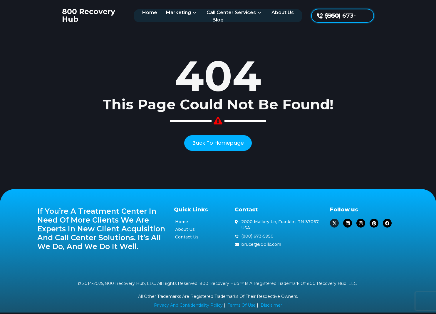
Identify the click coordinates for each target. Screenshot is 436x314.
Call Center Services (225, 15)
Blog (298, 15)
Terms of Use (242, 307)
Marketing (172, 15)
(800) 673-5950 (371, 15)
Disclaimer (271, 307)
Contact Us (187, 238)
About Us (272, 15)
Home (139, 15)
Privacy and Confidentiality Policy (188, 307)
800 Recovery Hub (73, 15)
